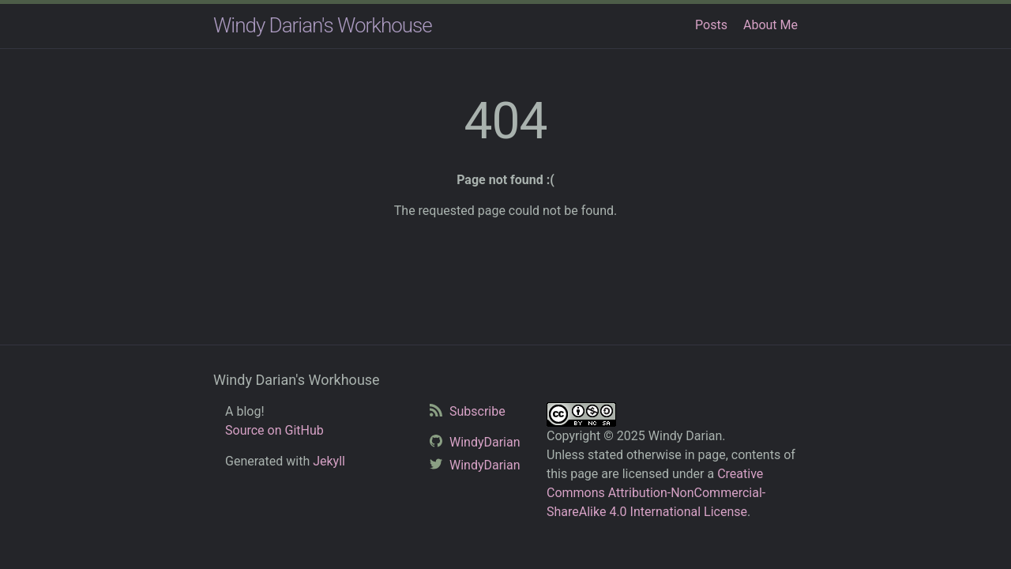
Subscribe (476, 411)
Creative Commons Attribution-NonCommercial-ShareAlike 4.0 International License (656, 492)
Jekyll (329, 461)
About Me (770, 24)
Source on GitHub (274, 430)
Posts (711, 24)
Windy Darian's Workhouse (322, 25)
